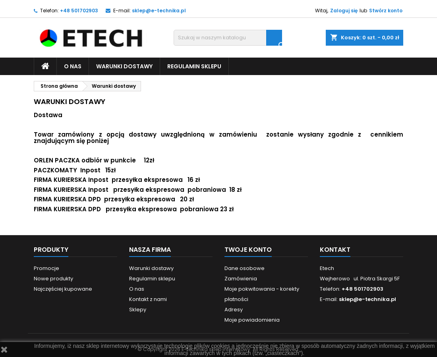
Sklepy (137, 309)
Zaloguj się (344, 10)
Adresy (233, 309)
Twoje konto (248, 249)
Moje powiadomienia (252, 320)
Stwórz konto (385, 10)
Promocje (46, 268)
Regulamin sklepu (194, 66)
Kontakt (335, 249)
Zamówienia (240, 278)
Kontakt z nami (148, 299)
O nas (72, 66)
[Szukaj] (228, 38)
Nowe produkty (53, 278)
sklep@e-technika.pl (159, 10)
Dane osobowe (244, 268)
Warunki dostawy (124, 66)
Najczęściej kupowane (63, 289)
